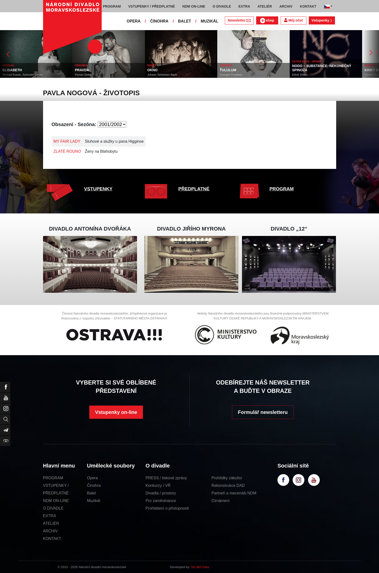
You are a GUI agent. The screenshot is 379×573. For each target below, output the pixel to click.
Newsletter (239, 20)
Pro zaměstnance (161, 501)
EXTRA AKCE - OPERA (307, 61)
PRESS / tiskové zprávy (166, 478)
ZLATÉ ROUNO (67, 151)
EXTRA (49, 516)
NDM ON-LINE (56, 501)
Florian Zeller (83, 74)
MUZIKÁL (209, 21)
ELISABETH (12, 70)
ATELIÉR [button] (264, 6)
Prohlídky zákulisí (226, 478)
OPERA (134, 21)
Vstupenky (321, 20)
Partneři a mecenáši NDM (233, 493)
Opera (92, 478)
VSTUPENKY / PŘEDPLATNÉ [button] (151, 6)
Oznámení (220, 501)
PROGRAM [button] (112, 6)
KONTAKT (52, 539)
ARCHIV (50, 531)
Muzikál (93, 501)
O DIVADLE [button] (222, 6)
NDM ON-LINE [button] (193, 6)
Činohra (94, 485)
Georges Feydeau (231, 74)
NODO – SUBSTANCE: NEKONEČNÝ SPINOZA (321, 68)
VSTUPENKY (98, 188)
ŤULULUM (228, 70)
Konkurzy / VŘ (158, 485)
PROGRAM (281, 188)
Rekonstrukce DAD (228, 485)
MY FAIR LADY (67, 141)
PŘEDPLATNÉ (193, 188)
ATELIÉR (51, 523)
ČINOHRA (159, 21)
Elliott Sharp (299, 74)
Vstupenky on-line (116, 412)
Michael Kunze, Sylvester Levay (22, 74)
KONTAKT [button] (308, 6)
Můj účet (293, 20)
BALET (184, 21)
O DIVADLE (53, 508)
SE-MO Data (200, 567)
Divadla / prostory (161, 493)
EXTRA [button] (244, 6)
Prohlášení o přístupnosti (167, 508)
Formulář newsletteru (262, 412)
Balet (91, 493)
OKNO (152, 70)
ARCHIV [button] (286, 6)
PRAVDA (82, 70)
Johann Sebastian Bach (162, 74)
